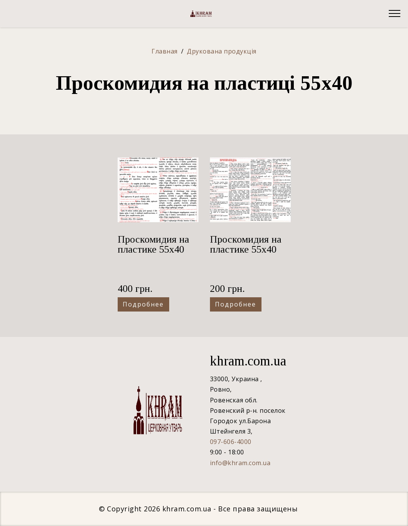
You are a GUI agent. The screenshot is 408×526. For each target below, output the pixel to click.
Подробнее (143, 304)
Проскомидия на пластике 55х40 (153, 244)
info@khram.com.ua (240, 463)
